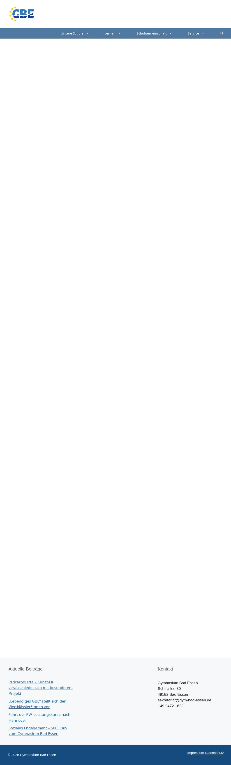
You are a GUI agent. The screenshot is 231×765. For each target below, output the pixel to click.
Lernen (116, 33)
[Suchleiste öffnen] (221, 33)
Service (200, 33)
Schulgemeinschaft (158, 33)
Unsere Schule (79, 33)
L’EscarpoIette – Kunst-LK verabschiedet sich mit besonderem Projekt (41, 687)
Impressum (195, 753)
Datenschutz (214, 753)
